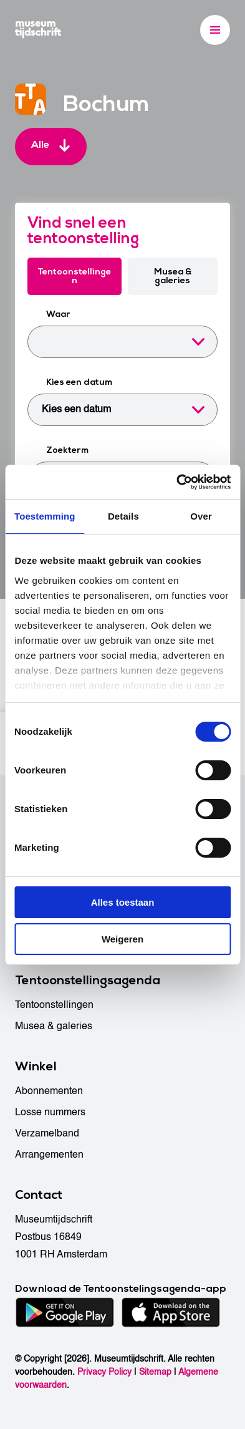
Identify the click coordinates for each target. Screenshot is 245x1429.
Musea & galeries (172, 276)
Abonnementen (49, 1091)
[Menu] (215, 30)
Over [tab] (201, 516)
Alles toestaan (123, 902)
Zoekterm (67, 450)
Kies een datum (79, 382)
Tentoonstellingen (74, 276)
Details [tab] (123, 516)
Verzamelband (47, 1133)
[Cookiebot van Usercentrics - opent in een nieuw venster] (176, 482)
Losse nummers (50, 1112)
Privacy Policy (104, 1372)
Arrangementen (49, 1154)
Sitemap (155, 1372)
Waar (58, 314)
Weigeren (122, 939)
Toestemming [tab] (44, 516)
